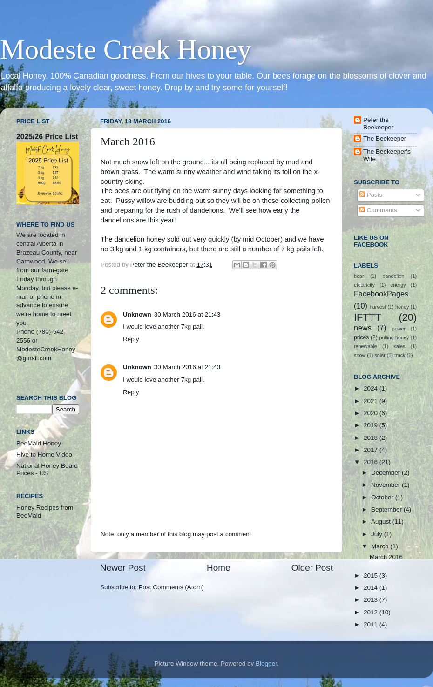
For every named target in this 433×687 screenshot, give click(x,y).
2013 (371, 599)
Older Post (312, 567)
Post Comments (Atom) (171, 587)
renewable (365, 346)
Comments (378, 210)
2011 (371, 624)
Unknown (137, 314)
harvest (378, 307)
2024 (371, 388)
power (399, 328)
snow (359, 355)
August (381, 521)
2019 (371, 425)
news (363, 327)
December (386, 472)
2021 (371, 400)
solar (379, 355)
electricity (364, 285)
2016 (371, 461)
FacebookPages (381, 294)
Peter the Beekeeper (378, 123)
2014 (371, 587)
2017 (371, 449)
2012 (371, 612)
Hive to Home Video (44, 454)
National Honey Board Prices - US (47, 469)
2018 (371, 437)
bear (359, 276)
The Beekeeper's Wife (387, 155)
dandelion (394, 276)
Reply (131, 339)
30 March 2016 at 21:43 (187, 314)
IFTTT (367, 317)
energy (398, 285)
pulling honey (394, 337)
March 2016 (386, 556)
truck (399, 355)
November (386, 484)
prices (361, 337)
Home (218, 567)
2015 (371, 575)
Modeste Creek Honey (125, 49)
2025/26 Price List (47, 137)
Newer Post (123, 567)
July (377, 534)
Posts (371, 194)
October (383, 497)
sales (399, 346)
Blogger (266, 663)
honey (402, 307)
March (380, 546)
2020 (371, 413)
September (387, 509)
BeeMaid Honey (38, 443)
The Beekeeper (384, 138)
